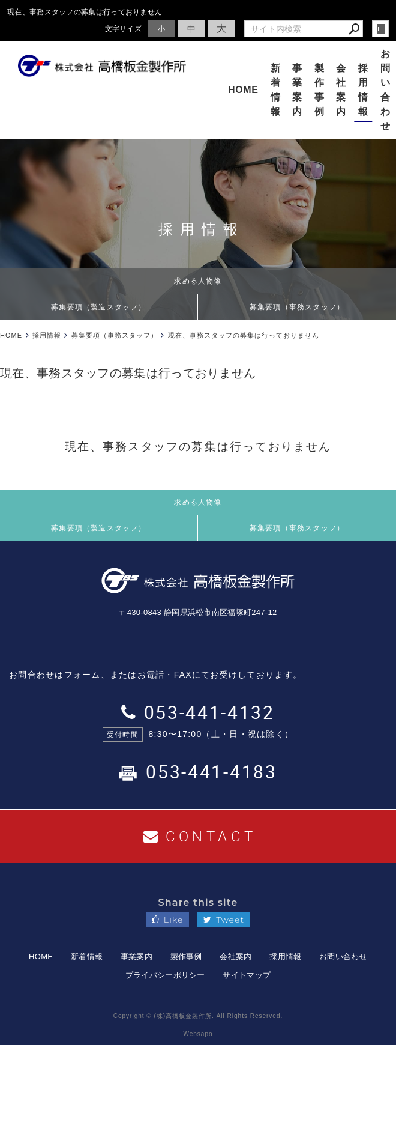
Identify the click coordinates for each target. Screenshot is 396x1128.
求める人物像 (197, 281)
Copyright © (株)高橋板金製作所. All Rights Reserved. (198, 1016)
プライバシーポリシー (165, 975)
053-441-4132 (198, 712)
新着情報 (276, 90)
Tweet (223, 919)
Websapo (197, 1034)
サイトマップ (247, 975)
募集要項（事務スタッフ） (297, 307)
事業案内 (297, 90)
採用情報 (363, 90)
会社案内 (341, 90)
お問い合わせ (343, 956)
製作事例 (319, 90)
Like (168, 919)
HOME (243, 90)
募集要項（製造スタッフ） (98, 307)
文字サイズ (123, 28)
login (380, 28)
